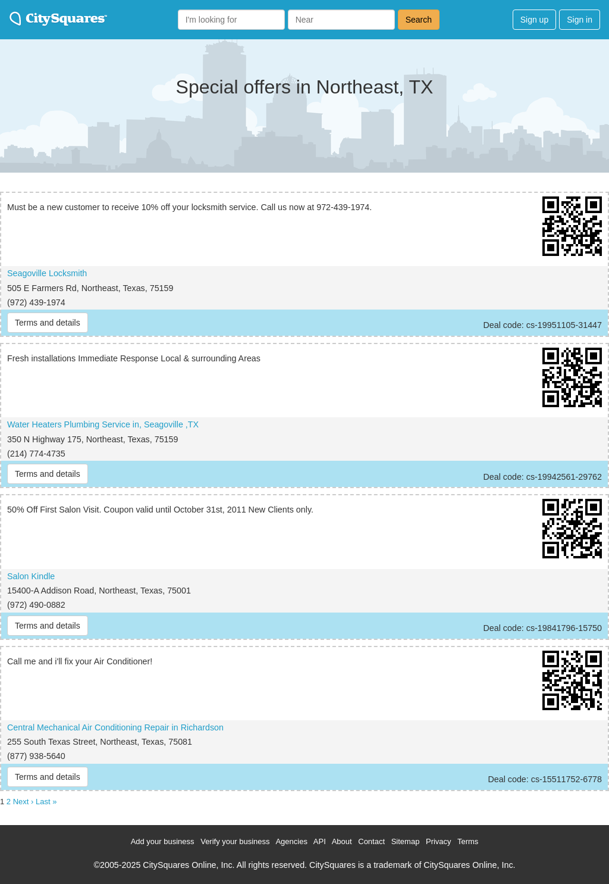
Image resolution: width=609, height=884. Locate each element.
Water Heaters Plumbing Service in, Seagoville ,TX (103, 424)
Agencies (291, 841)
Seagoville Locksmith (47, 273)
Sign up (534, 19)
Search (419, 19)
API (319, 841)
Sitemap (405, 841)
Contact (371, 841)
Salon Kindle (31, 576)
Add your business (162, 841)
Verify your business (234, 841)
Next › (23, 801)
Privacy (438, 841)
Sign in (579, 19)
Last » (46, 801)
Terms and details (47, 322)
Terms (467, 841)
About (342, 841)
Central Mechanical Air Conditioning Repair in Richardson (115, 727)
